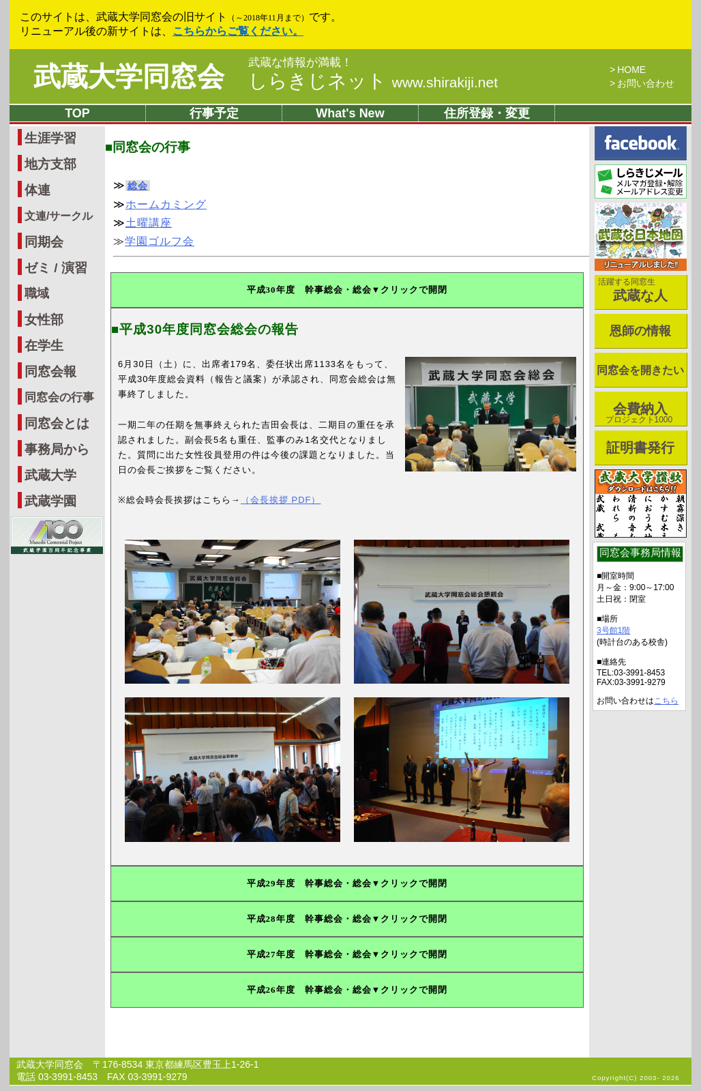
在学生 (44, 345)
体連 (37, 190)
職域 (37, 293)
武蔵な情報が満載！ (300, 62)
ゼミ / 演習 (56, 268)
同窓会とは (57, 423)
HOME (631, 69)
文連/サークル (59, 216)
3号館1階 (613, 630)
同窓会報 (50, 371)
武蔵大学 (50, 475)
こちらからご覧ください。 (238, 31)
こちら (666, 700)
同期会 (44, 242)
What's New (350, 113)
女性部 (44, 319)
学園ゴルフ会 (159, 241)
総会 (138, 185)
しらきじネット (373, 80)
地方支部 (50, 164)
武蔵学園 (50, 501)
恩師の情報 (640, 331)
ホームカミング (166, 204)
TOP (77, 113)
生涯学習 (50, 138)
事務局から (57, 449)
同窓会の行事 (59, 397)
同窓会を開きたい (640, 370)
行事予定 (214, 113)
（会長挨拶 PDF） (281, 500)
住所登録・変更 (487, 113)
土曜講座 (148, 223)
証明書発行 (640, 447)
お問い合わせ (645, 83)
